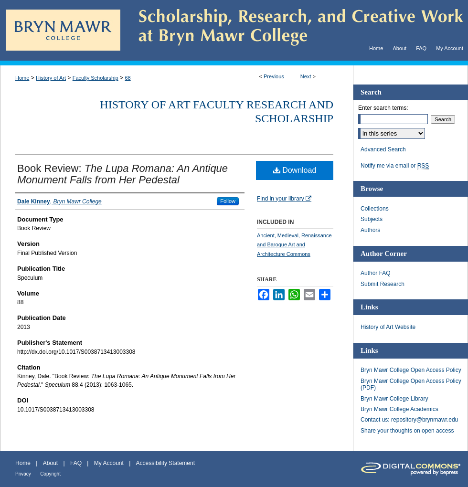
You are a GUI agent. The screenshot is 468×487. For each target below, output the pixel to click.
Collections (375, 208)
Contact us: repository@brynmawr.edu (409, 419)
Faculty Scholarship (95, 78)
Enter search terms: (383, 108)
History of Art (51, 78)
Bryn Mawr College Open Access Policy (411, 370)
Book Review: (122, 174)
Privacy (23, 473)
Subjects (372, 219)
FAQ (76, 463)
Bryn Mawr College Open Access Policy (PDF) (411, 384)
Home (22, 78)
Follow (227, 201)
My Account (109, 463)
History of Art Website (388, 327)
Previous (274, 76)
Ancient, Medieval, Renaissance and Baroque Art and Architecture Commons (294, 245)
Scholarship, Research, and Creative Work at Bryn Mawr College (294, 30)
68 (127, 78)
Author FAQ (376, 273)
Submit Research (382, 284)
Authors (370, 230)
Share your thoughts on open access (407, 430)
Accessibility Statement (165, 463)
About (50, 463)
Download (295, 170)
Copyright (50, 473)
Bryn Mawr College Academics (399, 409)
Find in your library (284, 198)
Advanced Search (383, 149)
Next (305, 76)
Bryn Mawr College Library (394, 398)
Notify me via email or (395, 165)
